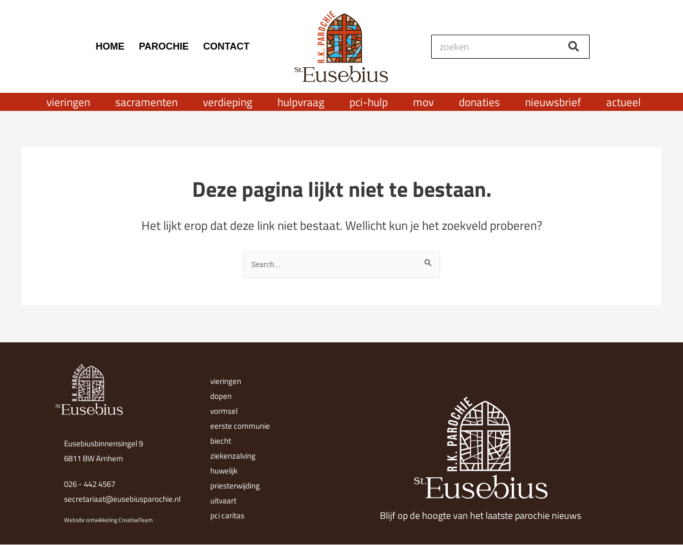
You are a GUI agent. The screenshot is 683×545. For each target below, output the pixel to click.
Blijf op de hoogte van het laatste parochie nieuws (480, 515)
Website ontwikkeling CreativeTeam (108, 520)
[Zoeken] (573, 46)
